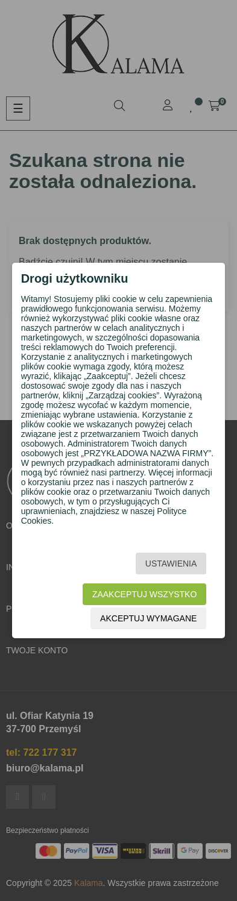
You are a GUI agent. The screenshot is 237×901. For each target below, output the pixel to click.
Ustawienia (171, 563)
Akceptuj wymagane (148, 618)
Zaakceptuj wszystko (144, 594)
